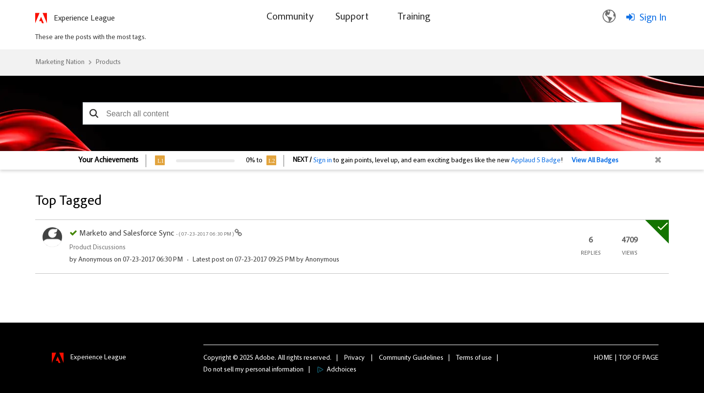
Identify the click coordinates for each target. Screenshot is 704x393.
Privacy (354, 358)
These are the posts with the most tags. (90, 37)
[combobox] (352, 113)
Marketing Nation (60, 62)
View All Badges (595, 160)
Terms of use (474, 358)
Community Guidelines (411, 358)
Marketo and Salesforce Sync (157, 234)
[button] (94, 113)
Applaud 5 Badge (536, 160)
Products (108, 62)
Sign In (652, 18)
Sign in (322, 160)
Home (603, 358)
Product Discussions (97, 247)
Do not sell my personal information (253, 370)
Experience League (84, 18)
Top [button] (625, 358)
